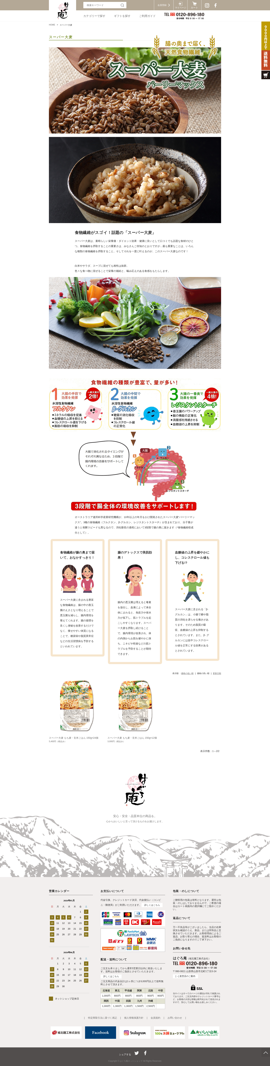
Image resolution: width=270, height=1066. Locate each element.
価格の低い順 (187, 673)
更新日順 (217, 673)
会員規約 (155, 1017)
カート (194, 7)
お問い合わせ (175, 1017)
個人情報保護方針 (133, 1017)
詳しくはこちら (152, 905)
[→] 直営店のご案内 (185, 976)
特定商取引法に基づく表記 (102, 1017)
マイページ (180, 7)
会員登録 (162, 5)
